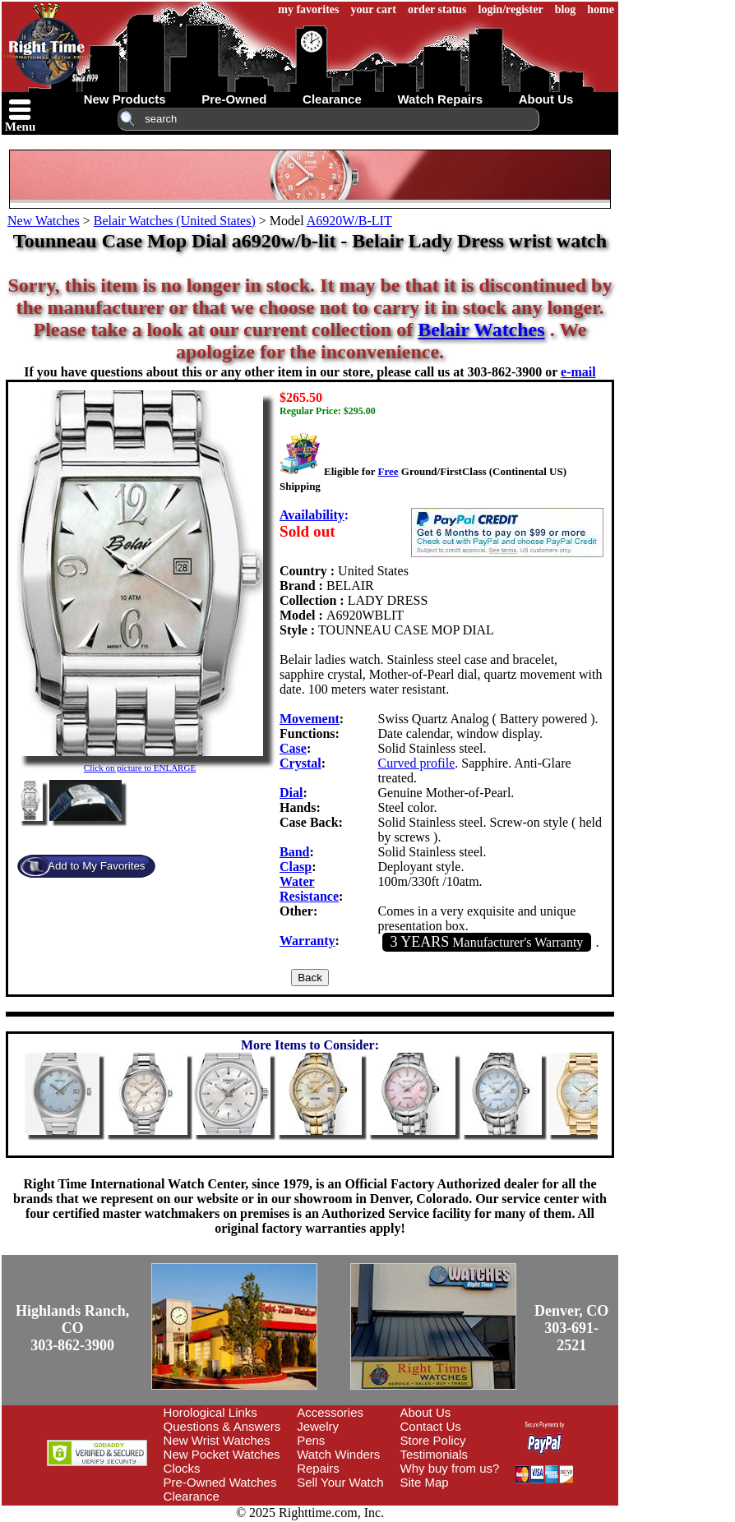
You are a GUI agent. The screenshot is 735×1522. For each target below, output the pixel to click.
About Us (425, 1412)
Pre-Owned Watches (220, 1482)
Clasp (296, 867)
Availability (312, 515)
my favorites (308, 9)
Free (387, 471)
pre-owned (233, 99)
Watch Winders (338, 1454)
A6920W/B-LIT (349, 221)
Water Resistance (309, 888)
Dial (291, 793)
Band (294, 852)
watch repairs (440, 99)
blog (565, 9)
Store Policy (433, 1440)
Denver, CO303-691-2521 (571, 1328)
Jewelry (318, 1426)
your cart (373, 9)
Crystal (300, 763)
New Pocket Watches (222, 1454)
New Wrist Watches (217, 1440)
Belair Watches (481, 329)
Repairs (318, 1468)
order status (437, 9)
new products (125, 99)
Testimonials (434, 1454)
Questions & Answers (222, 1426)
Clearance (192, 1496)
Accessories (330, 1412)
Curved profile (416, 763)
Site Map (424, 1482)
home (600, 9)
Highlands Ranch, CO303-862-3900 (72, 1328)
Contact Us (430, 1426)
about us (546, 99)
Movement (310, 719)
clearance (332, 99)
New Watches (43, 221)
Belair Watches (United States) (175, 221)
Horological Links (210, 1412)
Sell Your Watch (340, 1482)
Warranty (307, 941)
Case (293, 748)
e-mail (578, 372)
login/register (510, 9)
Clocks (182, 1468)
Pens (311, 1440)
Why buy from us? (450, 1468)
